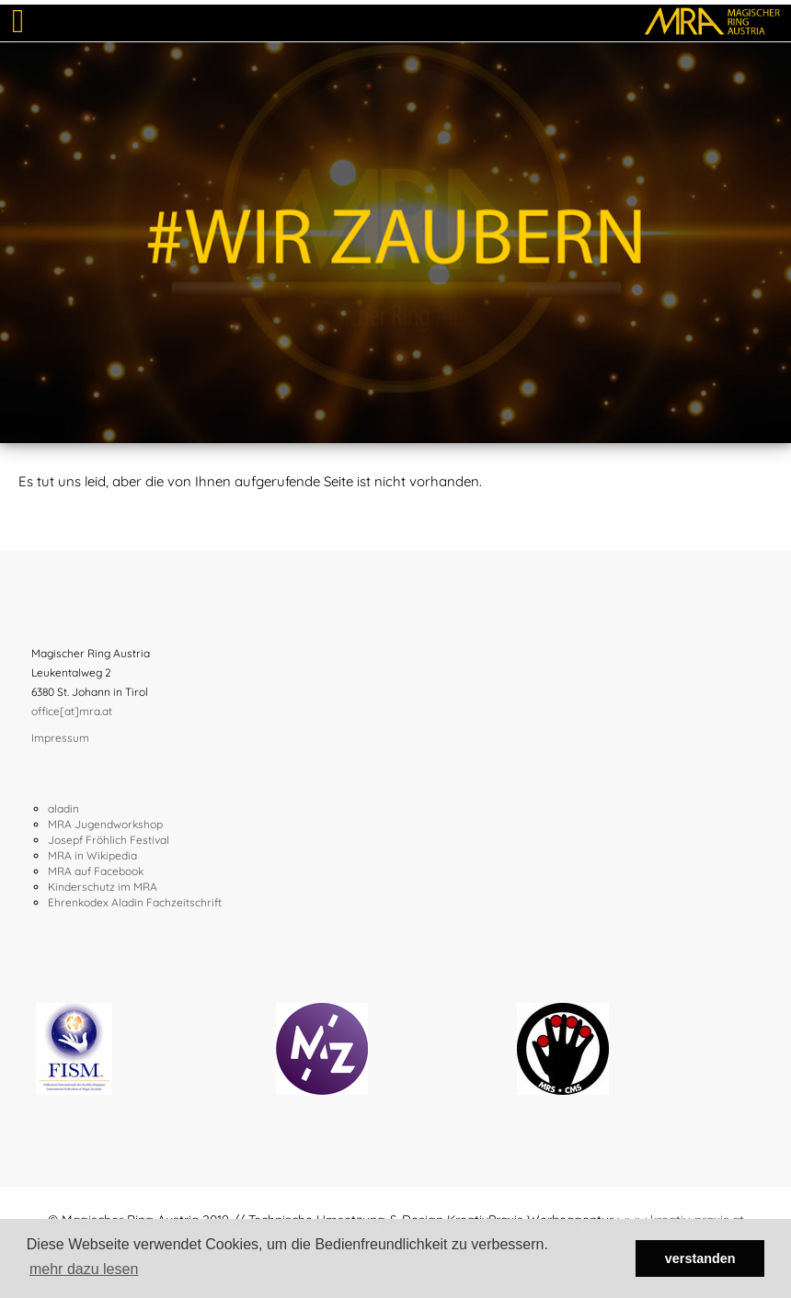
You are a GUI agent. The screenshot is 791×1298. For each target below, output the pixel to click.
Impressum (60, 738)
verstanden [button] (700, 1258)
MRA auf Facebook (95, 871)
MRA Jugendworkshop (105, 824)
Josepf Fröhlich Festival (108, 840)
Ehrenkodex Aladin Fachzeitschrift (135, 902)
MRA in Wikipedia (92, 855)
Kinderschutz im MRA (102, 887)
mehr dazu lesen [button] (83, 1269)
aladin (63, 808)
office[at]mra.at (71, 711)
